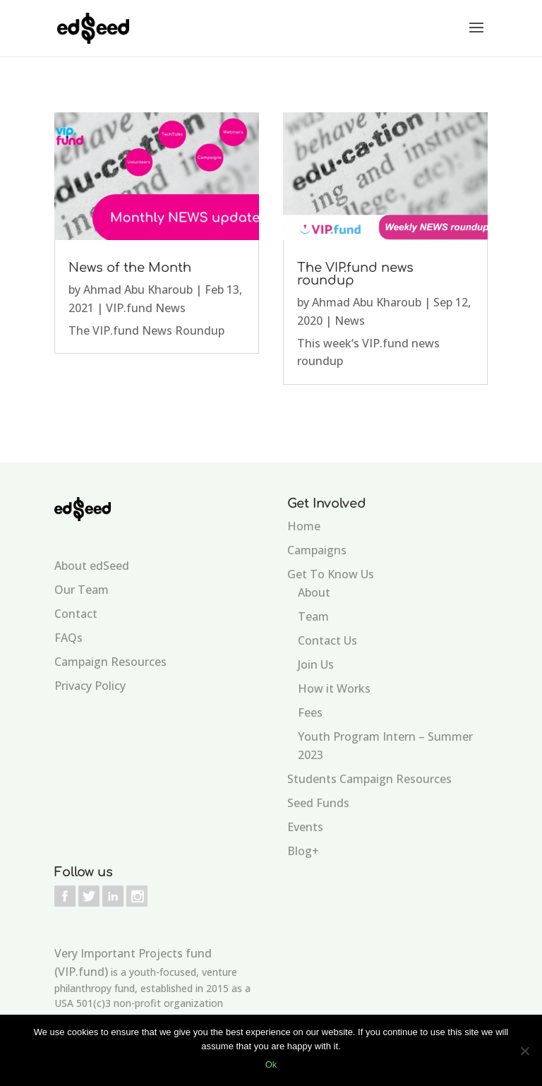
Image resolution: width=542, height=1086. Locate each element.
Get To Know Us (330, 574)
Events (305, 827)
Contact (75, 613)
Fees (310, 712)
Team (313, 616)
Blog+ (303, 851)
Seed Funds (318, 803)
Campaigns (317, 550)
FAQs (68, 637)
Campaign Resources (110, 661)
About (314, 592)
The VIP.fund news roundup (355, 274)
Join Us (316, 664)
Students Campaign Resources (369, 779)
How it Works (334, 688)
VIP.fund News (146, 308)
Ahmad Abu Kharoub (138, 289)
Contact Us (327, 640)
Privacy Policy (90, 685)
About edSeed (91, 565)
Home (303, 526)
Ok (271, 1064)
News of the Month (129, 268)
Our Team (81, 589)
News (350, 320)
